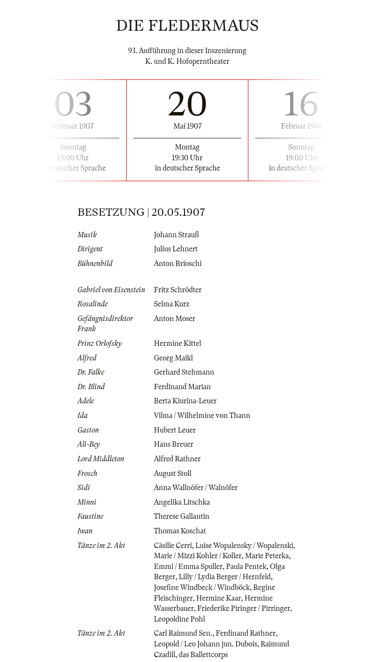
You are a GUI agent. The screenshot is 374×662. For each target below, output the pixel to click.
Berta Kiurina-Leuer (185, 401)
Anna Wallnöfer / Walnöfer (196, 488)
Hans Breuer (173, 444)
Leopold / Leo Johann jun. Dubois (205, 644)
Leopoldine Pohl (179, 619)
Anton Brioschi (178, 263)
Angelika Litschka (182, 502)
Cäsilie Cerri (173, 545)
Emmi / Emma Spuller (188, 566)
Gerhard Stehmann (184, 372)
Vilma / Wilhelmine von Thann (202, 415)
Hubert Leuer (175, 430)
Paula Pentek (246, 566)
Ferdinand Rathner (246, 633)
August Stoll (172, 473)
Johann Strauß (176, 235)
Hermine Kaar (218, 598)
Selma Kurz (171, 304)
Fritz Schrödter (178, 290)
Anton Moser (174, 318)
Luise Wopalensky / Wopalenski (244, 545)
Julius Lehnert (176, 249)
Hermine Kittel (177, 343)
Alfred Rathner (177, 459)
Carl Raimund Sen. (183, 633)
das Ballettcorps (203, 655)
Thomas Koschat (180, 531)
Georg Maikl (173, 358)
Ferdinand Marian (182, 387)
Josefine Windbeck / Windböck (202, 587)
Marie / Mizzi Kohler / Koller (198, 556)
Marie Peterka (267, 556)
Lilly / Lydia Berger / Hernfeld (225, 577)
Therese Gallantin (181, 516)
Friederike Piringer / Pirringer (243, 608)
